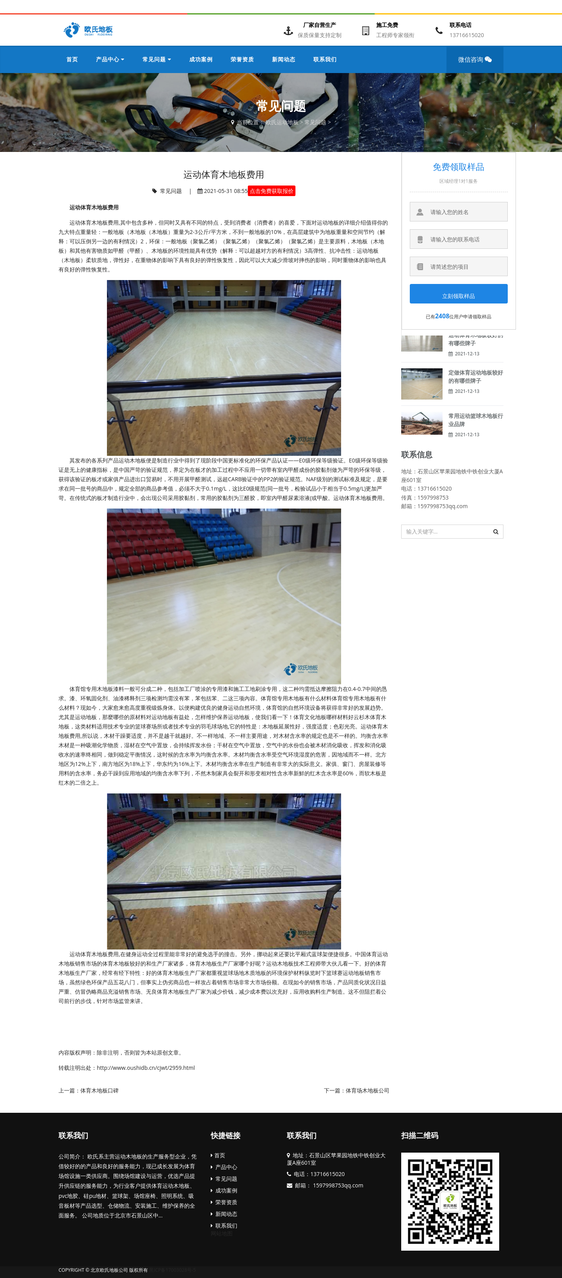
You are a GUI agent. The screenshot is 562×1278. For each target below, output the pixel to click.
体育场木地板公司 (367, 1090)
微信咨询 (477, 64)
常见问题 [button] (156, 59)
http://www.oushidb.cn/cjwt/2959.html (146, 1067)
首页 (72, 59)
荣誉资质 (224, 1202)
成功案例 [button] (201, 59)
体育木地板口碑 (99, 1090)
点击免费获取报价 (271, 191)
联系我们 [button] (325, 59)
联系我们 (73, 1135)
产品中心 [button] (110, 59)
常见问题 (315, 122)
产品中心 (224, 1167)
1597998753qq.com (337, 1185)
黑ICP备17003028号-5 (172, 1270)
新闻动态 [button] (283, 59)
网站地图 (222, 1233)
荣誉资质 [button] (242, 59)
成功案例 (224, 1190)
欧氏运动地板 (282, 122)
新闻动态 (224, 1213)
